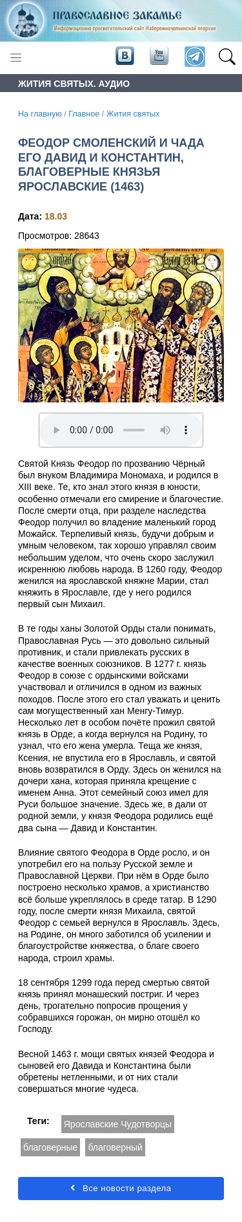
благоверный (115, 1147)
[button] (227, 57)
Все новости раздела (120, 1188)
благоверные (50, 1147)
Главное (83, 113)
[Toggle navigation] (16, 57)
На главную (40, 113)
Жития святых (133, 113)
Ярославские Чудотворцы (118, 1124)
